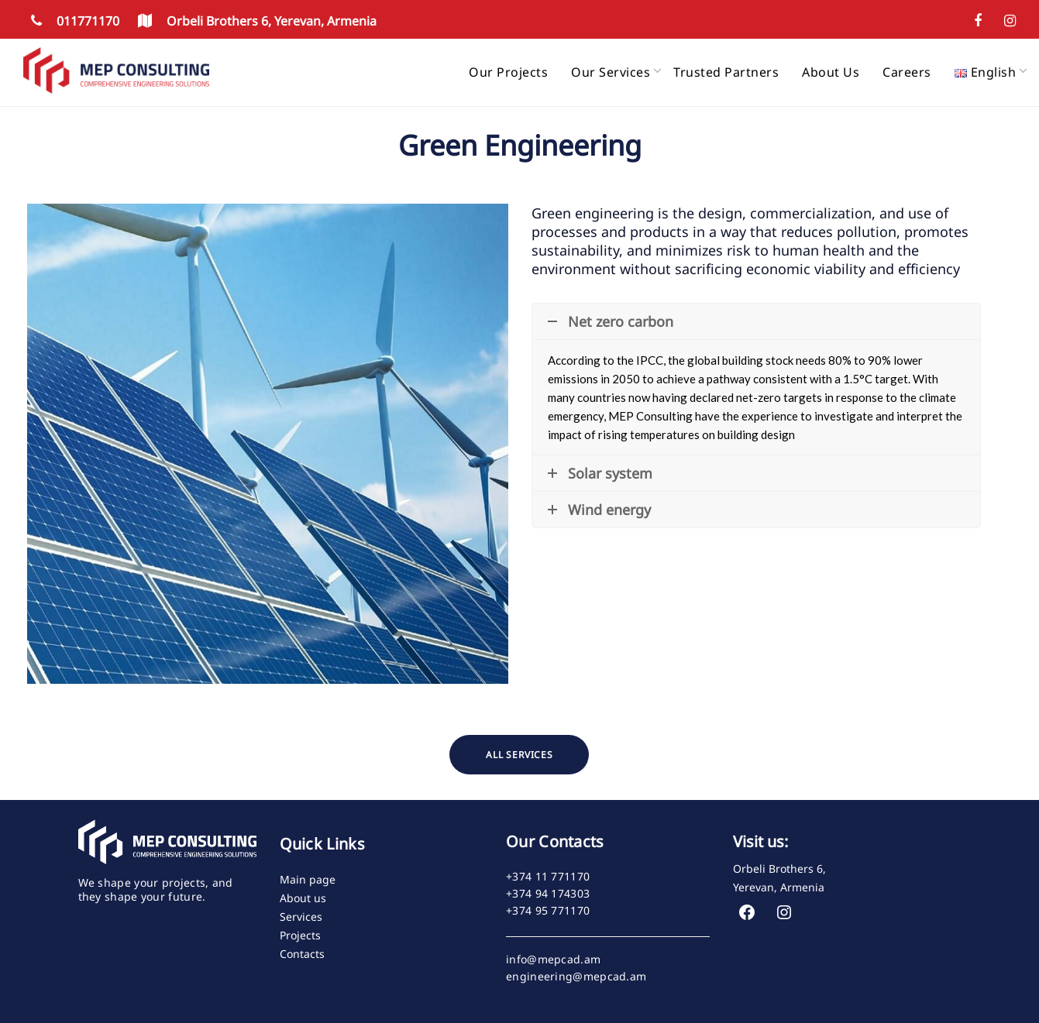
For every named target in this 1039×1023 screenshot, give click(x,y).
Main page (307, 879)
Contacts (302, 953)
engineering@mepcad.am (576, 977)
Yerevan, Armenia (778, 887)
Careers (906, 72)
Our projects (508, 72)
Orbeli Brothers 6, (779, 868)
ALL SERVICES (519, 754)
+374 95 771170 (548, 911)
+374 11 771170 (548, 877)
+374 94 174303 (548, 894)
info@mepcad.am (553, 959)
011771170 (72, 20)
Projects (300, 935)
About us (830, 72)
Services (301, 916)
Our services (610, 72)
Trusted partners (726, 72)
